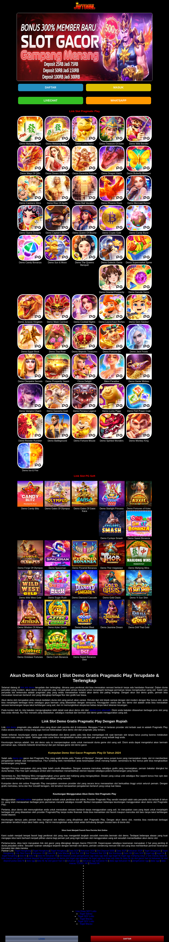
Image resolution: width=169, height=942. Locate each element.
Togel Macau (86, 919)
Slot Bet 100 (77, 853)
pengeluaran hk (51, 858)
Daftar (50, 87)
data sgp (98, 856)
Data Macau (63, 853)
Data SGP (74, 851)
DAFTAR (127, 939)
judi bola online (23, 799)
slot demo (11, 727)
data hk (23, 856)
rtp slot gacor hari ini (141, 858)
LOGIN (42, 939)
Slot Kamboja (115, 853)
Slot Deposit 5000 (105, 851)
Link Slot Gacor (23, 853)
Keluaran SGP (88, 851)
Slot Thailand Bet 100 (96, 853)
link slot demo (28, 687)
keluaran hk (51, 856)
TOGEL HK (82, 863)
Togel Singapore (152, 851)
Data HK (51, 853)
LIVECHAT (51, 100)
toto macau (153, 856)
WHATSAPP (118, 100)
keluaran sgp (73, 861)
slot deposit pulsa (67, 856)
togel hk (161, 853)
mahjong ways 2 (139, 856)
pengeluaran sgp (85, 856)
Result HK (95, 863)
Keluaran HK (38, 853)
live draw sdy (108, 858)
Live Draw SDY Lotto (86, 911)
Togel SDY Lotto (86, 916)
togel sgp (150, 853)
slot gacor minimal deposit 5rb (28, 858)
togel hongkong (10, 856)
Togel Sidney (86, 914)
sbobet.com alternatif (99, 710)
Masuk (118, 87)
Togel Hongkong (23, 851)
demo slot (18, 758)
